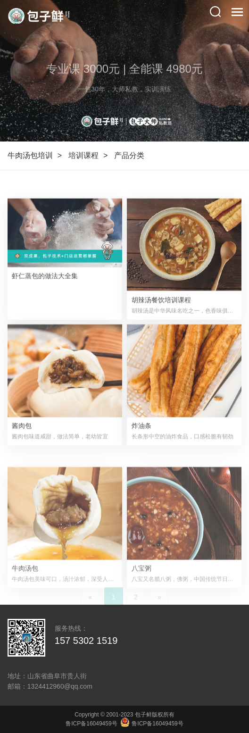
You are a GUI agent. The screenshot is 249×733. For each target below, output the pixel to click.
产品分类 (129, 155)
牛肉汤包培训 (30, 155)
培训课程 (83, 155)
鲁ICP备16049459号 (91, 723)
